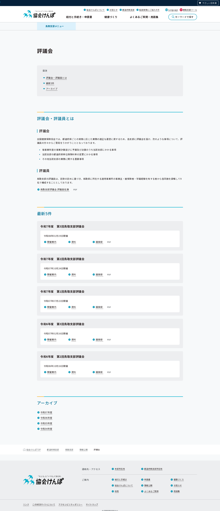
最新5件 (50, 83)
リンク (26, 504)
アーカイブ (51, 88)
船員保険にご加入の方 (149, 9)
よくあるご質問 (151, 491)
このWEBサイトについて (43, 504)
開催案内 (51, 242)
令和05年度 (46, 423)
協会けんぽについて (95, 9)
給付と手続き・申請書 (79, 17)
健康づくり (110, 17)
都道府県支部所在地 (153, 468)
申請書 (147, 479)
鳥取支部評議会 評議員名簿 (59, 189)
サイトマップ (92, 504)
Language (173, 9)
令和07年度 (46, 412)
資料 (73, 242)
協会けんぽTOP (33, 449)
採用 (117, 491)
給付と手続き (121, 479)
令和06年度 (46, 417)
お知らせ (113, 9)
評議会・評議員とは (56, 77)
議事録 (104, 242)
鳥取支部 (69, 449)
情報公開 (84, 449)
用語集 (177, 491)
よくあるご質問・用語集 (144, 17)
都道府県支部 (128, 9)
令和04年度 (46, 428)
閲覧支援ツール (190, 9)
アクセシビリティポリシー (70, 504)
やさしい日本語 (209, 3)
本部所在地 (120, 468)
